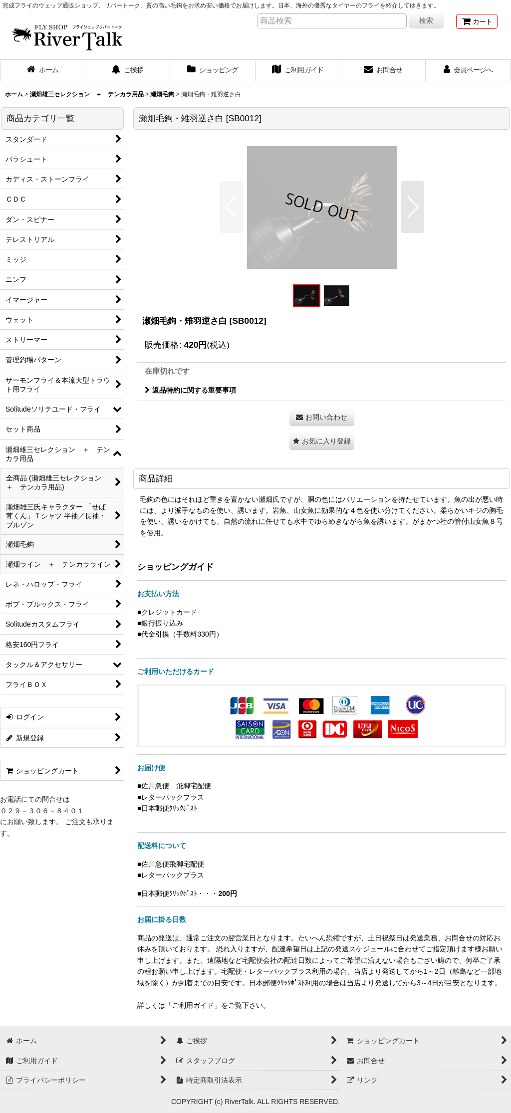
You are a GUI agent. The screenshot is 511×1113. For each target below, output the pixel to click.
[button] (231, 207)
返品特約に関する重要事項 (190, 390)
